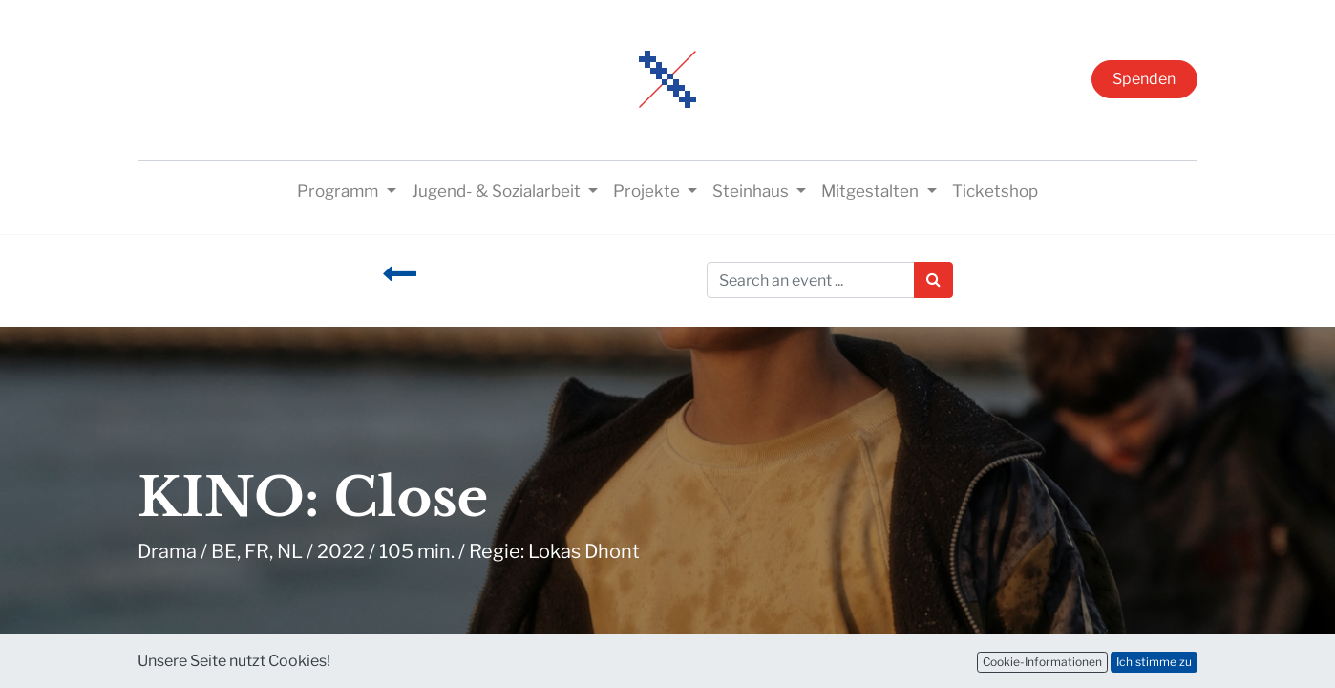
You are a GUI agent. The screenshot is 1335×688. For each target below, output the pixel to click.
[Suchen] (933, 280)
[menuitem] (995, 192)
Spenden (1144, 79)
